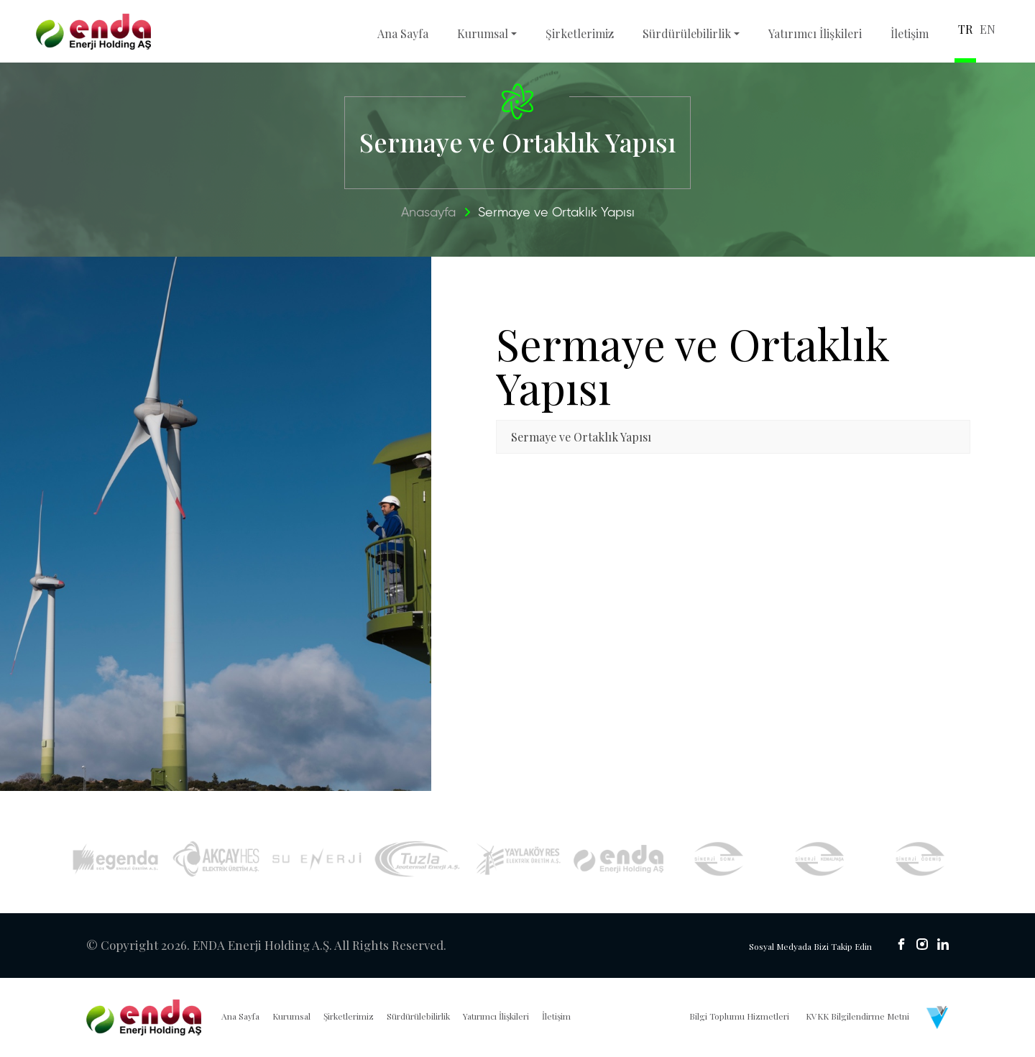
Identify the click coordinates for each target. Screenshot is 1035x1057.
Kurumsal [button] (482, 33)
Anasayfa (428, 212)
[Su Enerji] (317, 859)
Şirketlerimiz (580, 33)
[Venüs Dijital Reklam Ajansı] (937, 1017)
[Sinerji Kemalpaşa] (820, 858)
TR (965, 29)
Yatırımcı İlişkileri (815, 33)
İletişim (910, 33)
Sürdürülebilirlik (418, 1016)
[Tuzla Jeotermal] (417, 859)
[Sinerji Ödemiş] (920, 858)
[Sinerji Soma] (719, 858)
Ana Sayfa (402, 33)
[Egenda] (115, 858)
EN (987, 29)
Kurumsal (291, 1016)
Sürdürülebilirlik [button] (687, 33)
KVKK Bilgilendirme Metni (857, 1016)
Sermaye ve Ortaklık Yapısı (556, 212)
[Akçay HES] (216, 859)
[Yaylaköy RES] (518, 859)
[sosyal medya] (901, 944)
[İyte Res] (618, 859)
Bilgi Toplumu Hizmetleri (739, 1016)
